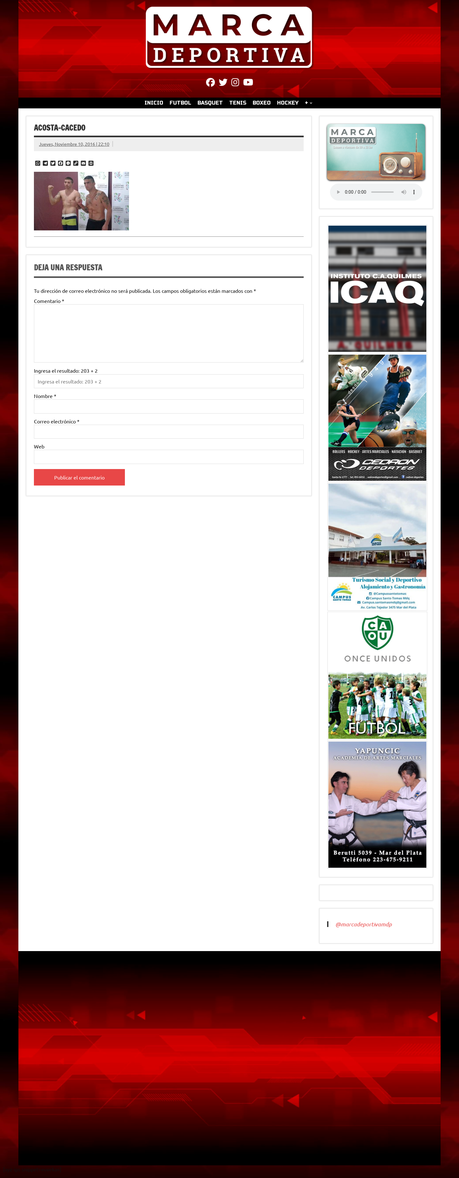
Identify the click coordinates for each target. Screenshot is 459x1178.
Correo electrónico (57, 421)
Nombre (45, 395)
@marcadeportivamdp (363, 924)
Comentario (49, 300)
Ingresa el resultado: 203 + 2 (66, 370)
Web (39, 446)
